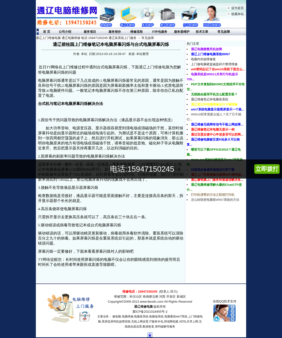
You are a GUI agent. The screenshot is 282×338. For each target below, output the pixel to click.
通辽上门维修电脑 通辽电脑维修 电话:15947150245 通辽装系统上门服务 (86, 38)
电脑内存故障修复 (203, 59)
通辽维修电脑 (143, 306)
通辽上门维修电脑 (154, 67)
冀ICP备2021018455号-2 (150, 311)
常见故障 (147, 38)
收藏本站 (237, 14)
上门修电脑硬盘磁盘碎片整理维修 (214, 64)
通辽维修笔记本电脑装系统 (209, 99)
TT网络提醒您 (50, 259)
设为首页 (237, 8)
